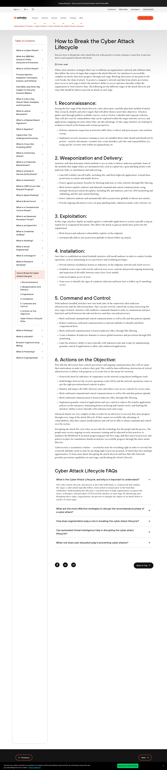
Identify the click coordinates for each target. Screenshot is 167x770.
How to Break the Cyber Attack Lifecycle (66, 26)
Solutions (45, 18)
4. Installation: (27, 299)
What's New (123, 9)
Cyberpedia (19, 26)
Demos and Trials (145, 18)
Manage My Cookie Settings (127, 766)
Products (35, 18)
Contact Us (112, 9)
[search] (33, 9)
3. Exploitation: (27, 294)
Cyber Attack (40, 26)
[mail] (73, 565)
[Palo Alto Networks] (20, 18)
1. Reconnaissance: (29, 282)
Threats (29, 26)
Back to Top (143, 565)
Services (54, 18)
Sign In (16, 9)
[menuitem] (22, 18)
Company (73, 18)
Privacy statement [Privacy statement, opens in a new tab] (35, 767)
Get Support (135, 9)
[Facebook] (57, 565)
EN (25, 9)
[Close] (163, 765)
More (81, 18)
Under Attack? (148, 9)
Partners (63, 18)
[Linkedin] (65, 565)
